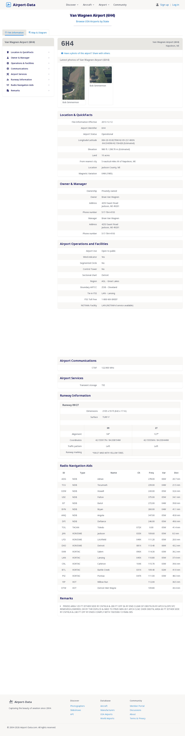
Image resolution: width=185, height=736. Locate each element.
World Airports (107, 718)
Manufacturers (107, 710)
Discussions (135, 710)
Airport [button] (104, 4)
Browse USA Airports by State (92, 21)
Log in (175, 4)
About (133, 714)
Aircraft (103, 706)
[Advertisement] (28, 124)
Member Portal (137, 706)
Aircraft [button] (89, 4)
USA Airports (106, 714)
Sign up (164, 4)
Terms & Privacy (137, 718)
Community (120, 4)
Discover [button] (72, 4)
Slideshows (75, 710)
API (72, 714)
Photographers (77, 706)
